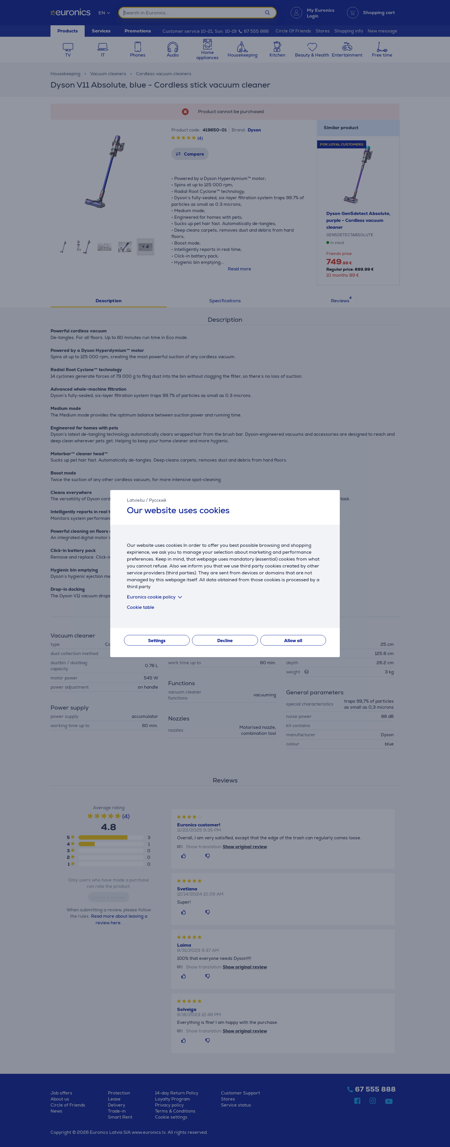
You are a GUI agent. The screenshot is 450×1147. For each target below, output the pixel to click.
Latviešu (136, 500)
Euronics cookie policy (155, 597)
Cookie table (140, 607)
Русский (157, 500)
